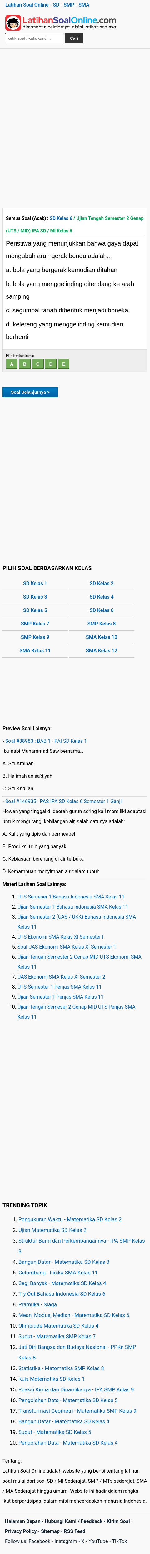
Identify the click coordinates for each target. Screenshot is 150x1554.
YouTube (98, 1541)
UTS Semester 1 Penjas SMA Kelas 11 (60, 987)
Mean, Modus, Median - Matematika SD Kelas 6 (73, 1315)
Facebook (39, 1541)
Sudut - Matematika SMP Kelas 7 (57, 1336)
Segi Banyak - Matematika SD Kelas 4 (62, 1283)
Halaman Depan (23, 1521)
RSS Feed (74, 1531)
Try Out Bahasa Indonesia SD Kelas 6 (61, 1294)
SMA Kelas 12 (101, 651)
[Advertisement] (75, 127)
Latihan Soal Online (27, 5)
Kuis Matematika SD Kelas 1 (51, 1379)
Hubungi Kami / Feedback (73, 1521)
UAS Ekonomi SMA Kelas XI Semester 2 (61, 977)
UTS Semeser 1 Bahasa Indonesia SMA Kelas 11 (71, 897)
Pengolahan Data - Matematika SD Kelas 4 (68, 1443)
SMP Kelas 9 (35, 637)
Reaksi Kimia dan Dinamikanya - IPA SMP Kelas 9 (76, 1389)
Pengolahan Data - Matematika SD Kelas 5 (68, 1400)
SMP (68, 5)
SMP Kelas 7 (35, 624)
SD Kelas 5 (35, 610)
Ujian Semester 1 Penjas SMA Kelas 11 (61, 997)
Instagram (65, 1541)
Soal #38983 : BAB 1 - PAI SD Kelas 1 (46, 741)
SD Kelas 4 (102, 597)
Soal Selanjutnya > (30, 392)
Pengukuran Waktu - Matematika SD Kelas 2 (70, 1219)
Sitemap (50, 1531)
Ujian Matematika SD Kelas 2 (52, 1230)
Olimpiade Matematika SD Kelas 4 (58, 1326)
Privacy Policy (21, 1531)
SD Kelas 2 (102, 583)
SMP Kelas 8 (102, 624)
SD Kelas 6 (61, 218)
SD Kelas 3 (35, 597)
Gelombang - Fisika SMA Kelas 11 (58, 1272)
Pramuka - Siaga (37, 1304)
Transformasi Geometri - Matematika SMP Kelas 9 (77, 1411)
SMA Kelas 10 (101, 637)
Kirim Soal (118, 1521)
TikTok (119, 1541)
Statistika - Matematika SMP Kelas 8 (61, 1368)
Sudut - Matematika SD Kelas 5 (54, 1432)
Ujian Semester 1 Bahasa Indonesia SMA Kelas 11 (73, 907)
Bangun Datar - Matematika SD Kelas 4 (63, 1421)
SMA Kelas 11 (35, 651)
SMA (83, 5)
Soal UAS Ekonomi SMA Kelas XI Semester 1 (67, 947)
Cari (74, 38)
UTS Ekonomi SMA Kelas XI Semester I (60, 937)
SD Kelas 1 (35, 583)
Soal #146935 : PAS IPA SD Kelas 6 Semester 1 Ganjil (64, 801)
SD (56, 5)
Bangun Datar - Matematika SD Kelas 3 (63, 1262)
